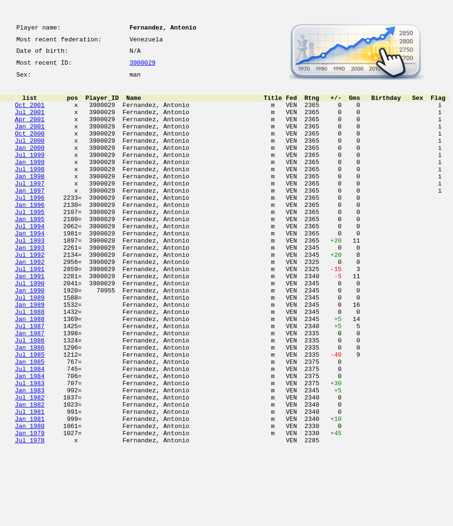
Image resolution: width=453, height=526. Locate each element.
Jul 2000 (29, 156)
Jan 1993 (29, 284)
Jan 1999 (29, 181)
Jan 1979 (29, 507)
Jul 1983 (29, 447)
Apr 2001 (29, 130)
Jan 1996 (29, 233)
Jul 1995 (29, 241)
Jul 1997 (29, 207)
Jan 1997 (29, 216)
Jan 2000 (29, 164)
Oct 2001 (29, 113)
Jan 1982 (29, 472)
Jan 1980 (29, 498)
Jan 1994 (29, 267)
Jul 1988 (29, 361)
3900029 (142, 67)
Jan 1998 (29, 199)
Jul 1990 (29, 327)
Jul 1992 (29, 293)
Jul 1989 (29, 344)
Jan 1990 (29, 335)
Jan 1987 (29, 387)
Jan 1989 (29, 353)
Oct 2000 (29, 147)
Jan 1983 (29, 455)
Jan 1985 (29, 421)
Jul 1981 (29, 481)
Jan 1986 (29, 404)
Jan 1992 (29, 301)
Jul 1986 (29, 395)
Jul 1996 (29, 224)
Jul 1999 (29, 173)
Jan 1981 (29, 490)
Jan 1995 (29, 250)
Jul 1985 (29, 413)
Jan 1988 (29, 370)
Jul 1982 (29, 464)
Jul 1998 (29, 190)
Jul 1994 (29, 258)
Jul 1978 (29, 515)
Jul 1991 (29, 310)
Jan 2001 (29, 139)
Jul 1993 (29, 276)
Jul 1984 (29, 430)
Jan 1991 (29, 318)
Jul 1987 (29, 378)
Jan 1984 (29, 438)
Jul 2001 (29, 121)
